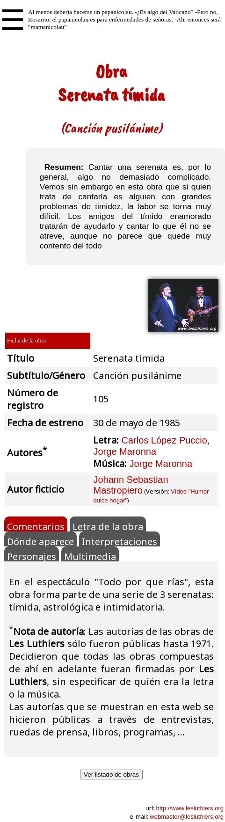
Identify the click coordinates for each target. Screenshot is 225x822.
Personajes (31, 555)
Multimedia (90, 555)
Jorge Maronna (124, 451)
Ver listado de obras (111, 774)
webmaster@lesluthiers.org (187, 816)
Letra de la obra (108, 525)
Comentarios (36, 525)
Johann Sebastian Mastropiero (130, 484)
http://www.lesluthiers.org (190, 808)
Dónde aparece (40, 540)
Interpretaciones (119, 540)
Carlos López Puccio (164, 440)
